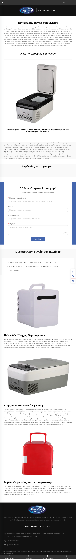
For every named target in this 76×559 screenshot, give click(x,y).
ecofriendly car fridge (14, 266)
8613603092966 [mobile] (11, 541)
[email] (13, 545)
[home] (27, 10)
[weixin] (73, 281)
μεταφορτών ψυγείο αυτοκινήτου (16, 262)
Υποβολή (38, 239)
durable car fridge (13, 270)
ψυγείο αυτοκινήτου (35, 262)
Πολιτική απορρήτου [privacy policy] (7, 553)
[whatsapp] (73, 276)
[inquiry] (73, 271)
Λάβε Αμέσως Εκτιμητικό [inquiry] (46, 10)
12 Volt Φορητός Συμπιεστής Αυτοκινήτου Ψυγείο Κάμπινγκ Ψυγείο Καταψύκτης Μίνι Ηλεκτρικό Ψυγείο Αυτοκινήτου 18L (38, 131)
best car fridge (51, 262)
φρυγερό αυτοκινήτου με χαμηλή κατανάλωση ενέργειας (42, 266)
